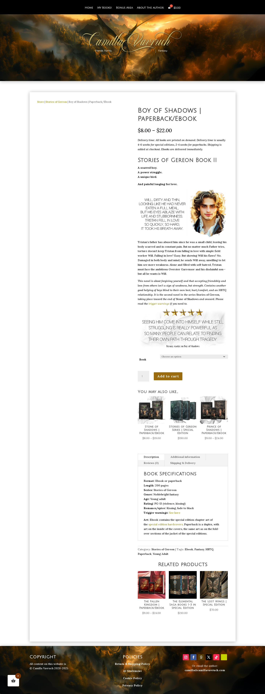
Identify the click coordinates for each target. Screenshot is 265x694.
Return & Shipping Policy (132, 664)
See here (174, 512)
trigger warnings (159, 303)
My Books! (104, 7)
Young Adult (160, 554)
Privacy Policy (132, 685)
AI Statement (132, 671)
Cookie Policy (132, 678)
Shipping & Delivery (183, 463)
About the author (150, 7)
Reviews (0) (151, 463)
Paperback (144, 554)
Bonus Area (124, 7)
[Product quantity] (143, 376)
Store (40, 101)
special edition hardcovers (165, 524)
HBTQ (209, 549)
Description (151, 457)
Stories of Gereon (56, 101)
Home (89, 7)
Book (142, 359)
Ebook (189, 549)
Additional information (185, 457)
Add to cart (168, 376)
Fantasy (199, 549)
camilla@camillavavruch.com (205, 670)
